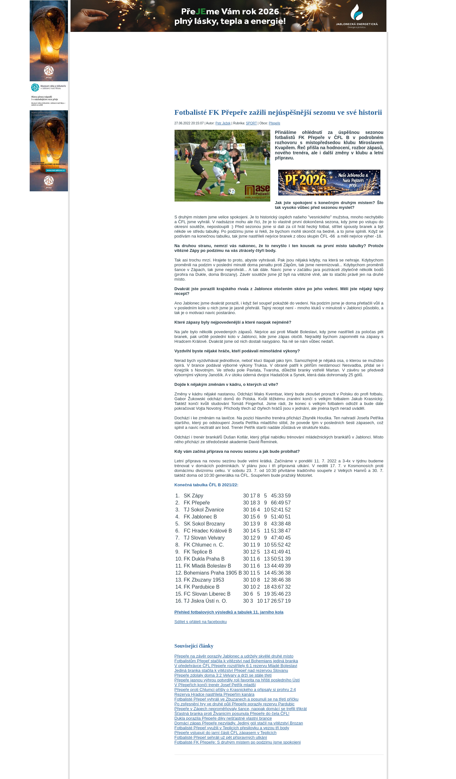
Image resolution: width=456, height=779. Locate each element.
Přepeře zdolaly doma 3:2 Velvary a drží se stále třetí (223, 675)
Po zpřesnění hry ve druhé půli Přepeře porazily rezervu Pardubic (235, 704)
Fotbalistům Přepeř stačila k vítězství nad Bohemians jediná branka (236, 660)
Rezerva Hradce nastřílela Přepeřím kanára (215, 694)
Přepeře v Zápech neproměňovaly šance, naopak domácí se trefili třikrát (241, 708)
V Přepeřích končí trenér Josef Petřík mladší (215, 684)
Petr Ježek (222, 123)
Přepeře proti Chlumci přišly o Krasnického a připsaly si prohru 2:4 (235, 689)
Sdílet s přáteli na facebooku (201, 621)
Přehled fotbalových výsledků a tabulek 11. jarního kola (229, 612)
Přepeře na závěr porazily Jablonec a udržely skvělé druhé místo (234, 656)
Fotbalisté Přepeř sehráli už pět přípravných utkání (221, 737)
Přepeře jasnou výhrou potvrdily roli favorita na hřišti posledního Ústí (237, 680)
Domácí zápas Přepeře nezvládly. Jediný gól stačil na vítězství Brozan (239, 723)
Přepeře (274, 123)
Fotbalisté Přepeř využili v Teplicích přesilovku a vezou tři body (232, 727)
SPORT (251, 123)
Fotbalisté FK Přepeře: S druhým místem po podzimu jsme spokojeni (238, 742)
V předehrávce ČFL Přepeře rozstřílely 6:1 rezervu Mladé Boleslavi (236, 665)
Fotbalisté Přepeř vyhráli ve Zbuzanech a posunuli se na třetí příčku (237, 699)
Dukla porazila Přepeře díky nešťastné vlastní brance (223, 718)
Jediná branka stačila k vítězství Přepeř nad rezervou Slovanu (231, 670)
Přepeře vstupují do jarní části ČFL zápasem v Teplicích (226, 732)
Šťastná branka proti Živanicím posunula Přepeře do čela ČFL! (232, 713)
